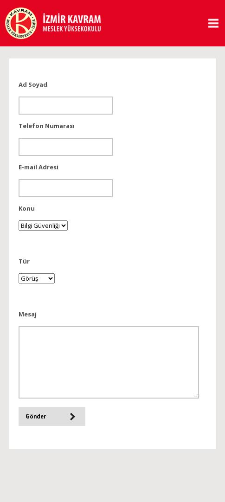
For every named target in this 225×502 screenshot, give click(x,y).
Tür (24, 261)
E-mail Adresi (38, 167)
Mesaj (28, 314)
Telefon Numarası (47, 126)
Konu (27, 208)
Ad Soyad (33, 84)
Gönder (36, 416)
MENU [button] (210, 23)
